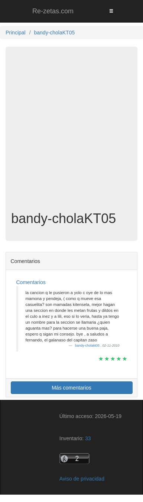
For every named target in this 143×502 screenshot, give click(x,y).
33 (88, 438)
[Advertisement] (71, 132)
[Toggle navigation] (111, 11)
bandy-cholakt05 (88, 345)
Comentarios (31, 282)
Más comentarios (71, 388)
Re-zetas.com (53, 11)
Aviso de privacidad (81, 479)
